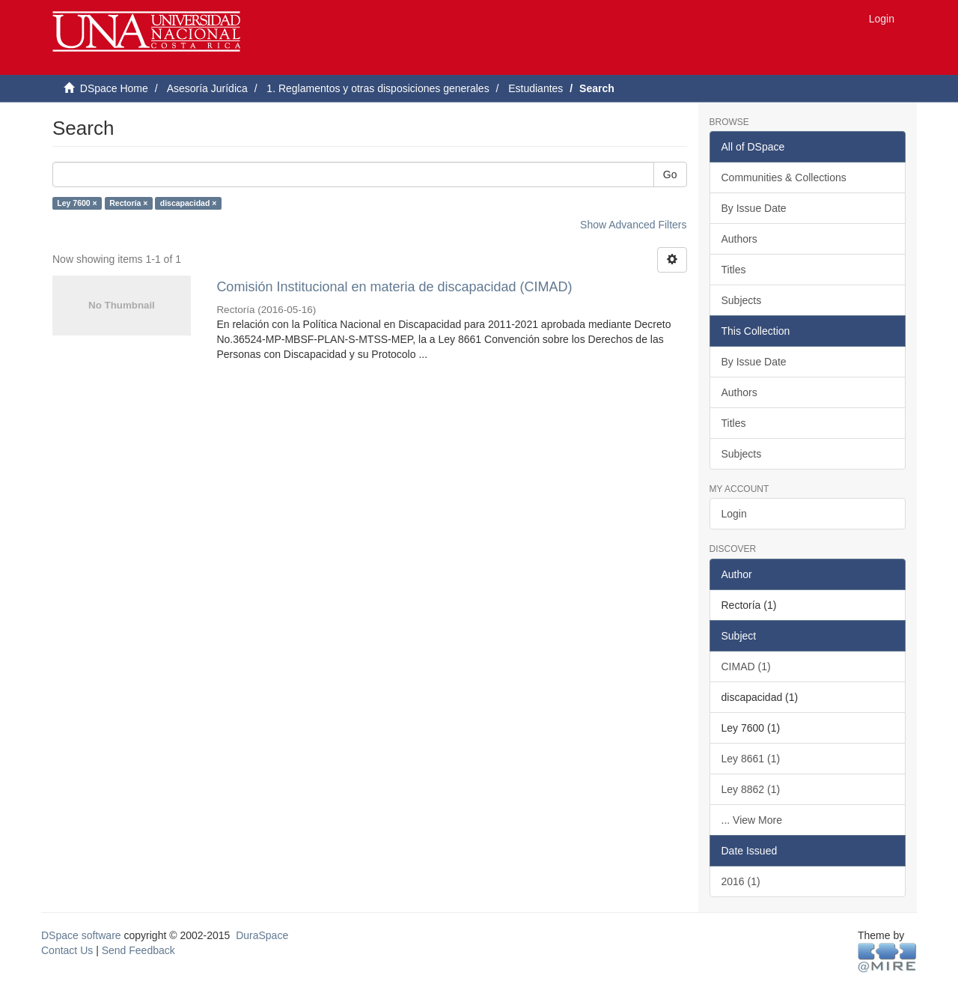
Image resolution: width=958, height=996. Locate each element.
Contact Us (67, 950)
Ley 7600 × (77, 202)
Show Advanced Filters (633, 225)
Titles (733, 270)
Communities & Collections (783, 177)
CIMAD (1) (746, 666)
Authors (739, 239)
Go (670, 174)
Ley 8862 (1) (751, 789)
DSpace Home (114, 88)
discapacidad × (188, 202)
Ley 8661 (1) (751, 759)
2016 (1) (740, 881)
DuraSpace (262, 935)
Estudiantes (535, 88)
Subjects (741, 300)
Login (734, 514)
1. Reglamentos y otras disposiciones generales (377, 88)
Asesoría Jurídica (207, 88)
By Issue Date (754, 208)
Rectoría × (128, 202)
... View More (751, 820)
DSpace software (81, 935)
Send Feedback (138, 950)
